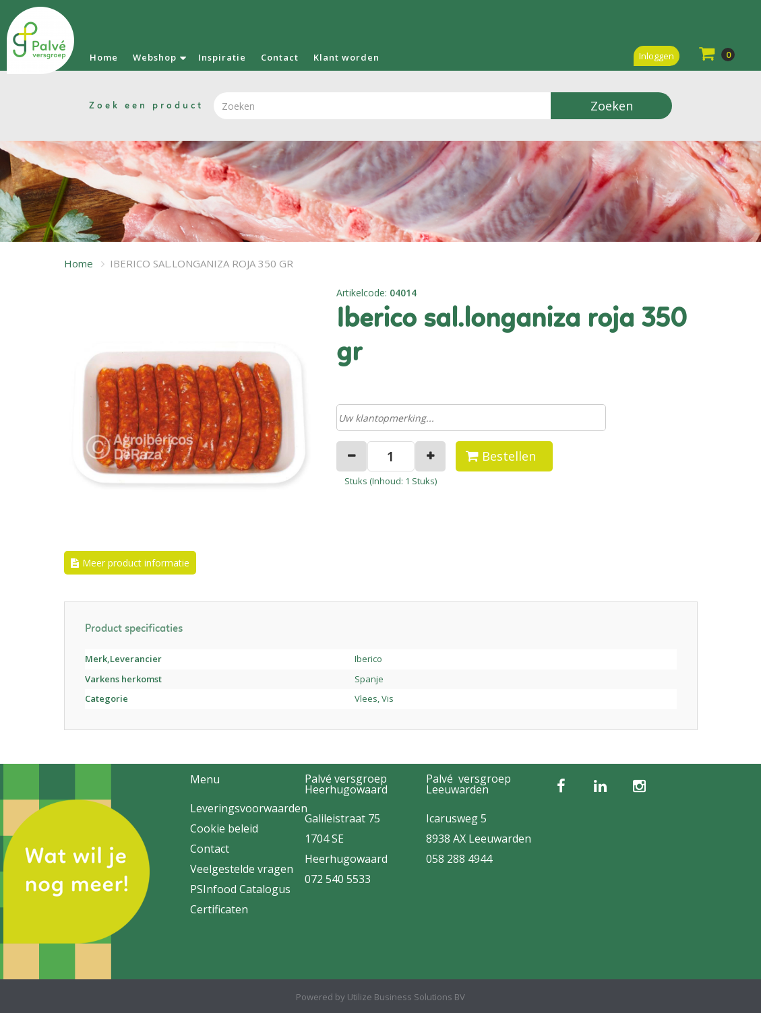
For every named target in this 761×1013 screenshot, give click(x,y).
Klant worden (346, 57)
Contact (280, 57)
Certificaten (219, 909)
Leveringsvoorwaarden (248, 808)
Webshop (155, 57)
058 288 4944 (459, 858)
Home (104, 57)
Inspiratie (222, 57)
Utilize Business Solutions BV (406, 997)
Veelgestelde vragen (241, 868)
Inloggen (656, 56)
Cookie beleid (224, 828)
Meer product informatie (135, 562)
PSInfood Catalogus (240, 889)
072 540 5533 (338, 879)
